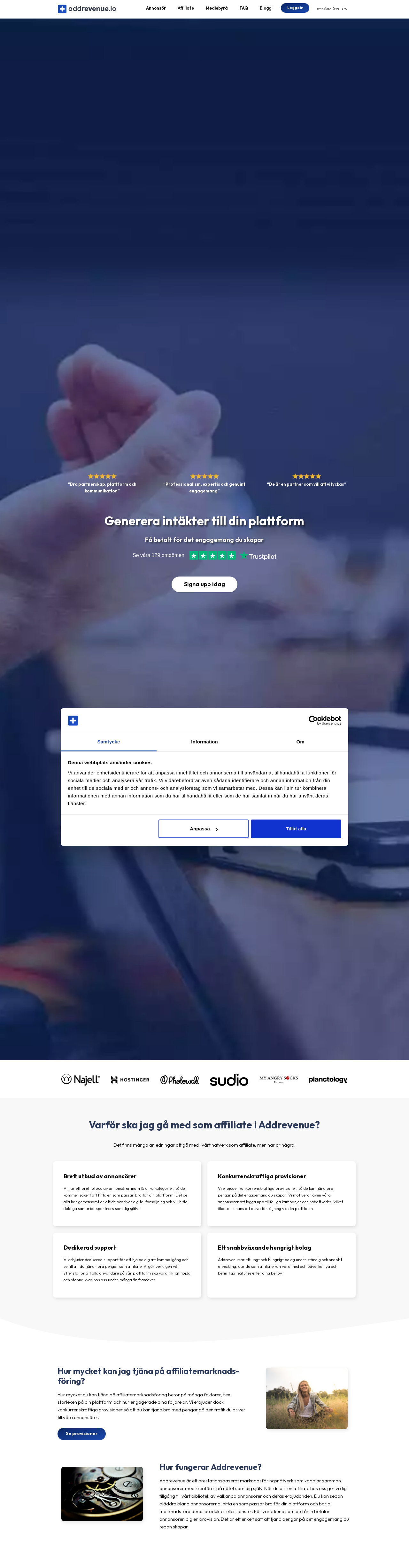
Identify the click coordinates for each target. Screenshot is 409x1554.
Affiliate (186, 11)
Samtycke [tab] (108, 741)
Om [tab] (300, 741)
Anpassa (204, 828)
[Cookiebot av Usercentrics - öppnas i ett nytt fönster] (313, 721)
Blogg (265, 11)
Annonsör (156, 11)
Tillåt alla (296, 828)
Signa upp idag (204, 591)
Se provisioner (81, 1440)
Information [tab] (204, 741)
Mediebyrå (217, 11)
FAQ (244, 11)
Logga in (295, 11)
